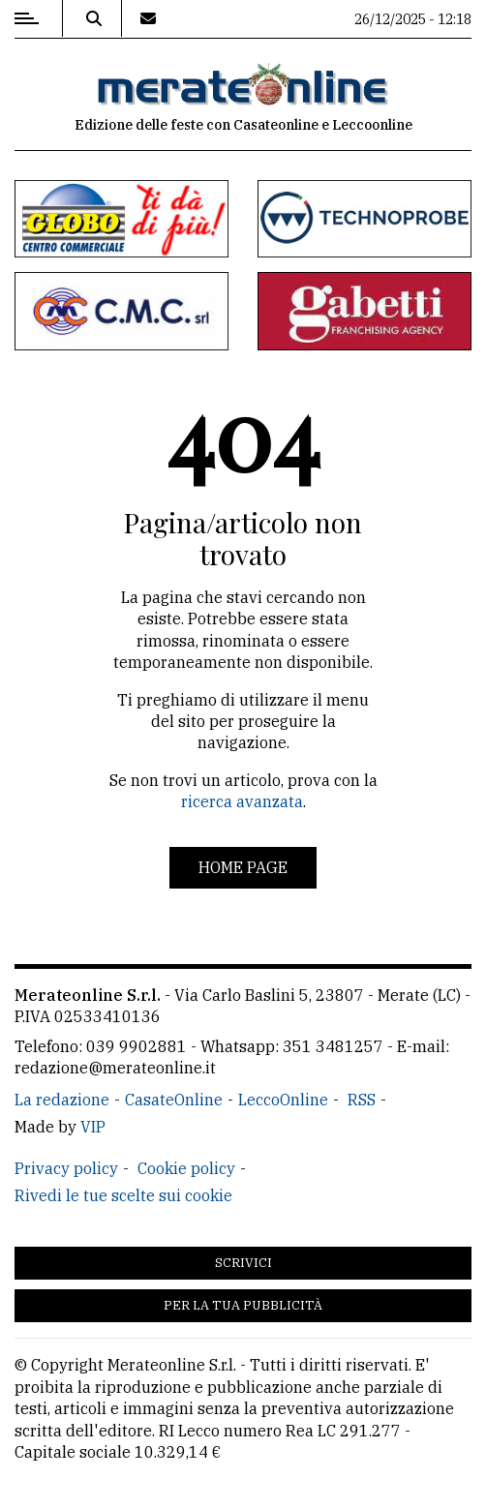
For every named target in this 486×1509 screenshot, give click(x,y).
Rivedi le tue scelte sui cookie (123, 1195)
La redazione (62, 1099)
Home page (243, 867)
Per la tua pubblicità (243, 1305)
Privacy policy (66, 1168)
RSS (362, 1099)
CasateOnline (174, 1099)
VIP (93, 1126)
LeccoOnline (283, 1099)
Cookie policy (186, 1168)
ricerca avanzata (242, 801)
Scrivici (243, 1262)
